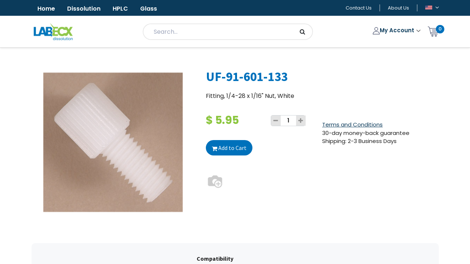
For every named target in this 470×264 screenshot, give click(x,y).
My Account (394, 30)
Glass (148, 8)
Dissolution (84, 8)
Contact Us (359, 7)
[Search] (302, 31)
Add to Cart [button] (229, 147)
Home (46, 8)
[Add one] (301, 120)
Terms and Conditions (352, 124)
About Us (398, 7)
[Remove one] (276, 120)
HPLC (120, 8)
